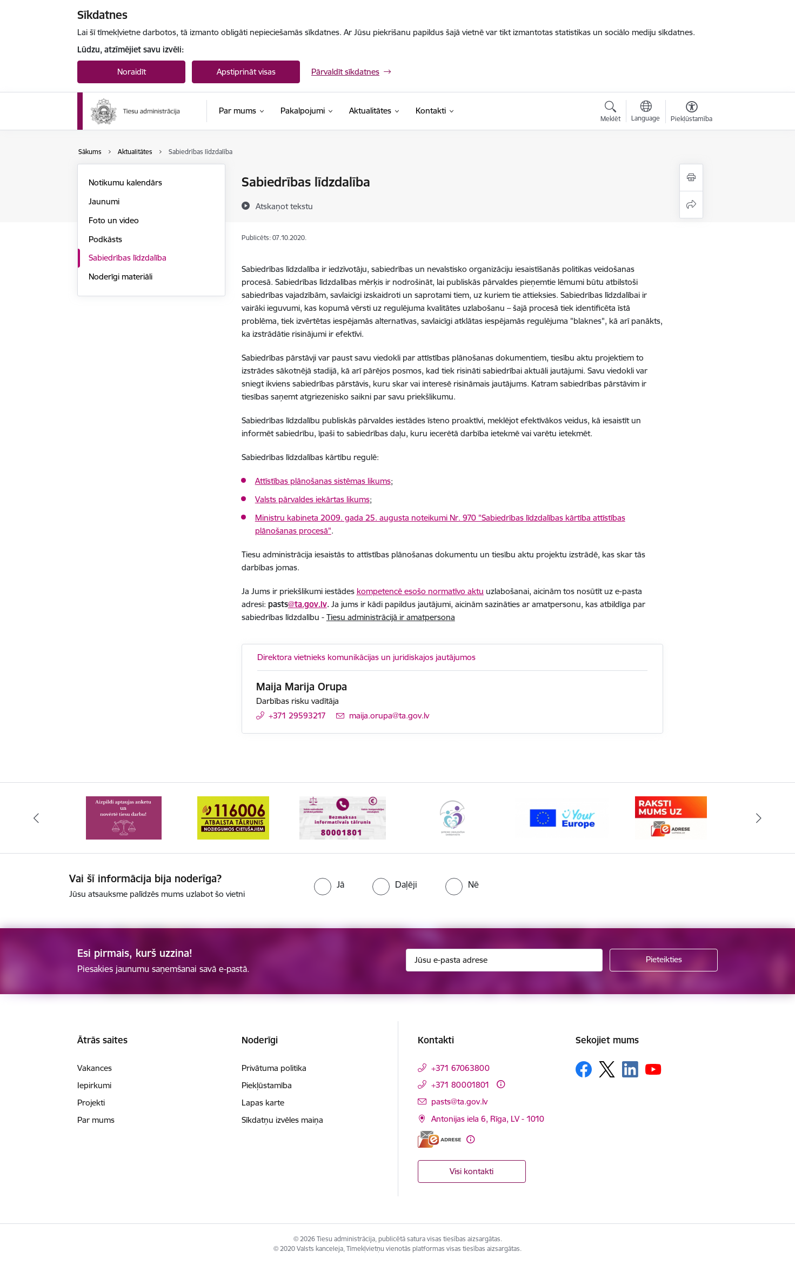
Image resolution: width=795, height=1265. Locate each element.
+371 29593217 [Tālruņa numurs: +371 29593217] (297, 715)
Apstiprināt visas (246, 71)
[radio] (329, 884)
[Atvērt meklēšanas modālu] (610, 113)
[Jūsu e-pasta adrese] (504, 960)
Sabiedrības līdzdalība (127, 257)
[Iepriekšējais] (37, 818)
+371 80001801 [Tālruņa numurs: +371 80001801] (460, 1085)
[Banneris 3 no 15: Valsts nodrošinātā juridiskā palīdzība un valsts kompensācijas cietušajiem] (342, 817)
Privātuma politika (274, 1068)
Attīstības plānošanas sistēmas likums (323, 481)
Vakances (94, 1068)
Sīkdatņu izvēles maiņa (282, 1120)
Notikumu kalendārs (125, 182)
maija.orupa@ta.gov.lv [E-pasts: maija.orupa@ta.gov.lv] (389, 715)
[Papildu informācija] (501, 1084)
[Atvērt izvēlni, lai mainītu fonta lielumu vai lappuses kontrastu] (691, 113)
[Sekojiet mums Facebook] (584, 1069)
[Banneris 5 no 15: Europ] (562, 817)
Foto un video (114, 220)
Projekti (91, 1102)
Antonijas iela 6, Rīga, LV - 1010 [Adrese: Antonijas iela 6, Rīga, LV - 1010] (487, 1119)
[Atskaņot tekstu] (284, 205)
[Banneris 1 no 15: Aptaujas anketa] (124, 817)
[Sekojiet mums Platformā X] (607, 1069)
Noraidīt (131, 71)
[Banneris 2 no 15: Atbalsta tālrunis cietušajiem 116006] (233, 817)
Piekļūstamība (267, 1085)
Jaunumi (104, 201)
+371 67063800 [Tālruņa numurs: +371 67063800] (460, 1068)
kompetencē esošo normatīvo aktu (420, 591)
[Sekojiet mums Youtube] (653, 1068)
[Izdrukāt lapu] (691, 177)
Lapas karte (263, 1102)
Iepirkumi (94, 1085)
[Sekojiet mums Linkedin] (630, 1069)
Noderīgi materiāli (120, 276)
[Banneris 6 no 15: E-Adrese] (671, 817)
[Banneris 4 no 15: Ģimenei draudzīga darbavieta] (452, 817)
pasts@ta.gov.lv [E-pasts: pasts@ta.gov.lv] (459, 1101)
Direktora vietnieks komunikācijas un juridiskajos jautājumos (366, 657)
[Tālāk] (759, 818)
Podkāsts (105, 239)
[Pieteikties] (664, 960)
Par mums (96, 1120)
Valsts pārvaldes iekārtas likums (312, 499)
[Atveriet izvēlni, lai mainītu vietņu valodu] (645, 112)
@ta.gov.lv (307, 604)
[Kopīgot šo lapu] (691, 204)
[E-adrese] (439, 1139)
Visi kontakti (471, 1171)
